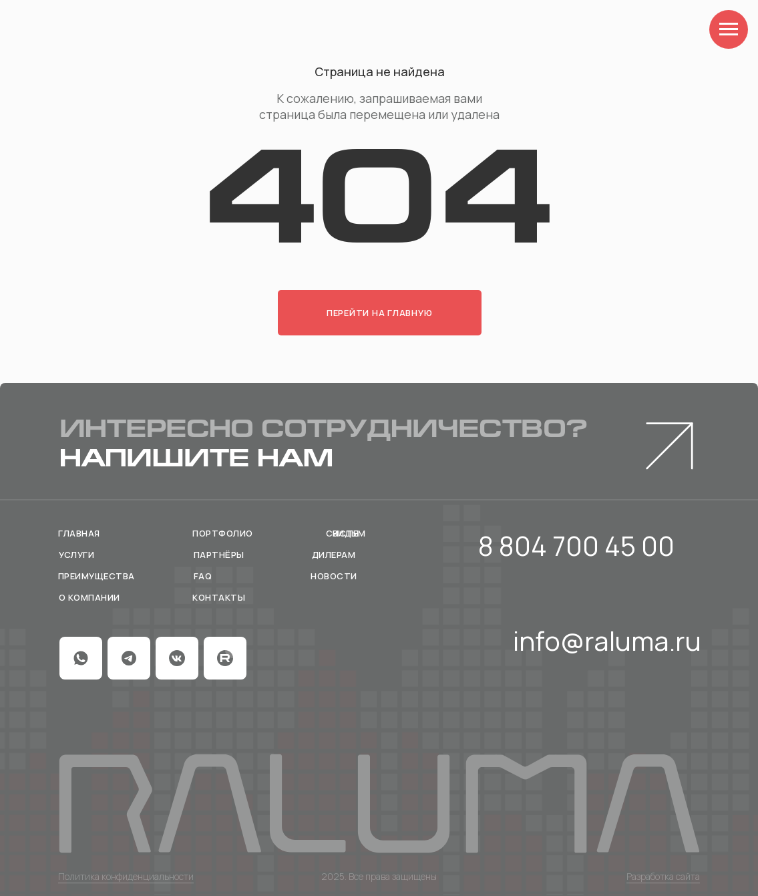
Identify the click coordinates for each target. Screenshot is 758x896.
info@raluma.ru (607, 640)
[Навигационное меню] (728, 29)
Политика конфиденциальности (126, 876)
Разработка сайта (663, 876)
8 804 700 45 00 (576, 545)
